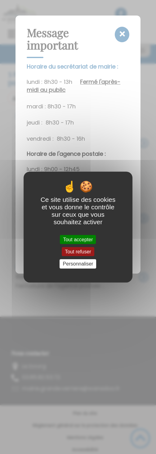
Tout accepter (78, 239)
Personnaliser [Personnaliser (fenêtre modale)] (78, 263)
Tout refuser (78, 251)
